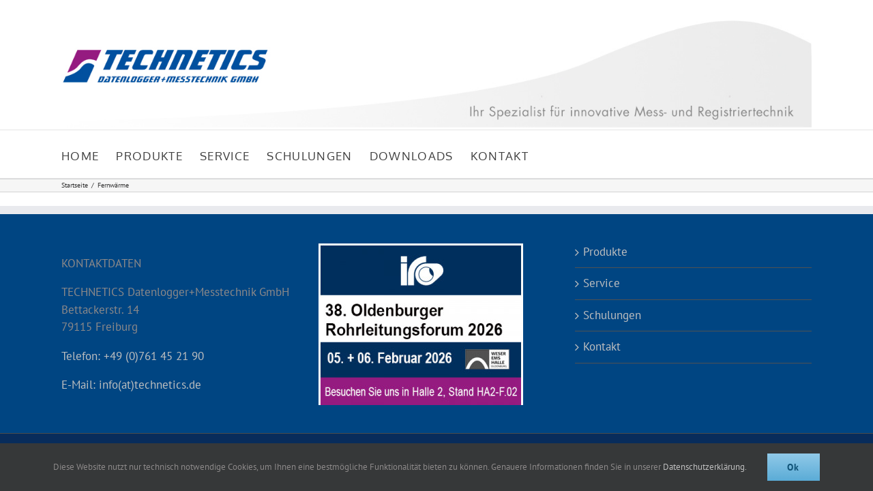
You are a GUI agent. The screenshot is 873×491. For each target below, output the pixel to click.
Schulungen (612, 315)
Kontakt (602, 346)
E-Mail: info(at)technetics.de (131, 384)
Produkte (605, 251)
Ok (793, 467)
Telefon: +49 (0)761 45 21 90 (132, 355)
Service (601, 283)
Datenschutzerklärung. (705, 467)
